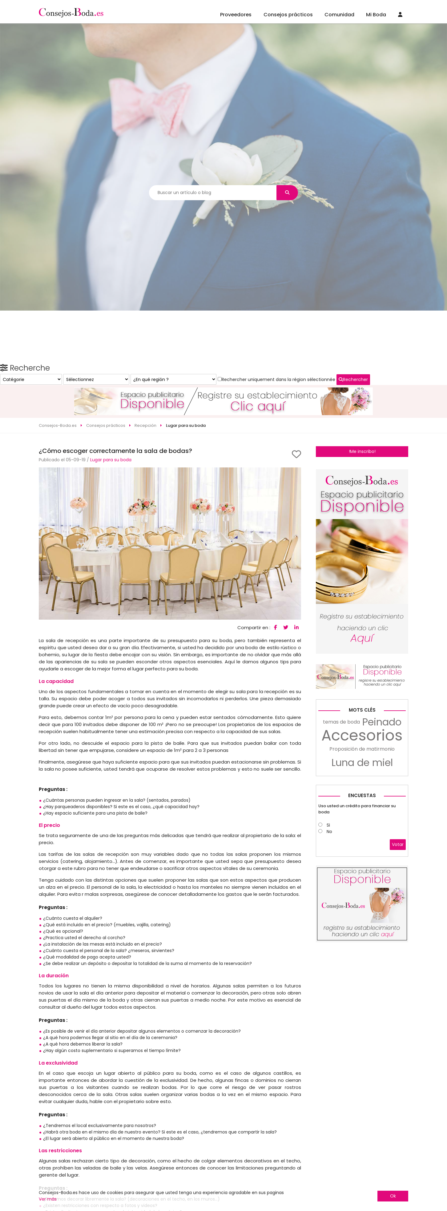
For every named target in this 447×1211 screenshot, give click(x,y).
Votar (398, 942)
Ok (393, 1196)
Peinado (381, 819)
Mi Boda (376, 14)
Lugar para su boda (110, 437)
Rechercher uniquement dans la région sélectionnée (356, 525)
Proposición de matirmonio (362, 846)
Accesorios (362, 833)
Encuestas (362, 892)
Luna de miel (362, 860)
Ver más (48, 1199)
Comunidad (339, 14)
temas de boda (341, 819)
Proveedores (236, 14)
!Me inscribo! (362, 429)
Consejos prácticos (288, 14)
